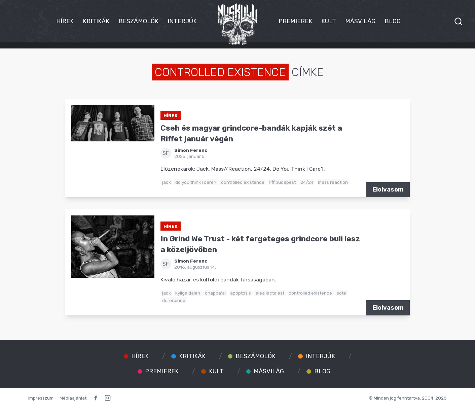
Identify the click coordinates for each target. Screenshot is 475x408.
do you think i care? (195, 182)
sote (341, 293)
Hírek (65, 21)
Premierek (295, 21)
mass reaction (333, 182)
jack (166, 182)
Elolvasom (388, 189)
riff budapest (282, 182)
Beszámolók (138, 21)
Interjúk (182, 21)
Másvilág (360, 21)
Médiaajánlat (73, 398)
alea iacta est (270, 293)
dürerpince (173, 300)
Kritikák (96, 21)
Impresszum (40, 398)
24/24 (307, 182)
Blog (393, 21)
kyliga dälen (187, 293)
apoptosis (240, 293)
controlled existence (242, 182)
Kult (328, 21)
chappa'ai (215, 293)
